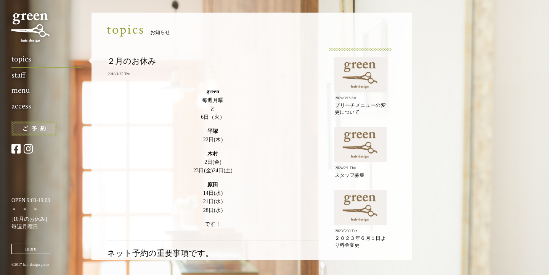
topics (21, 59)
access (21, 106)
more (30, 249)
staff (18, 75)
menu (20, 90)
